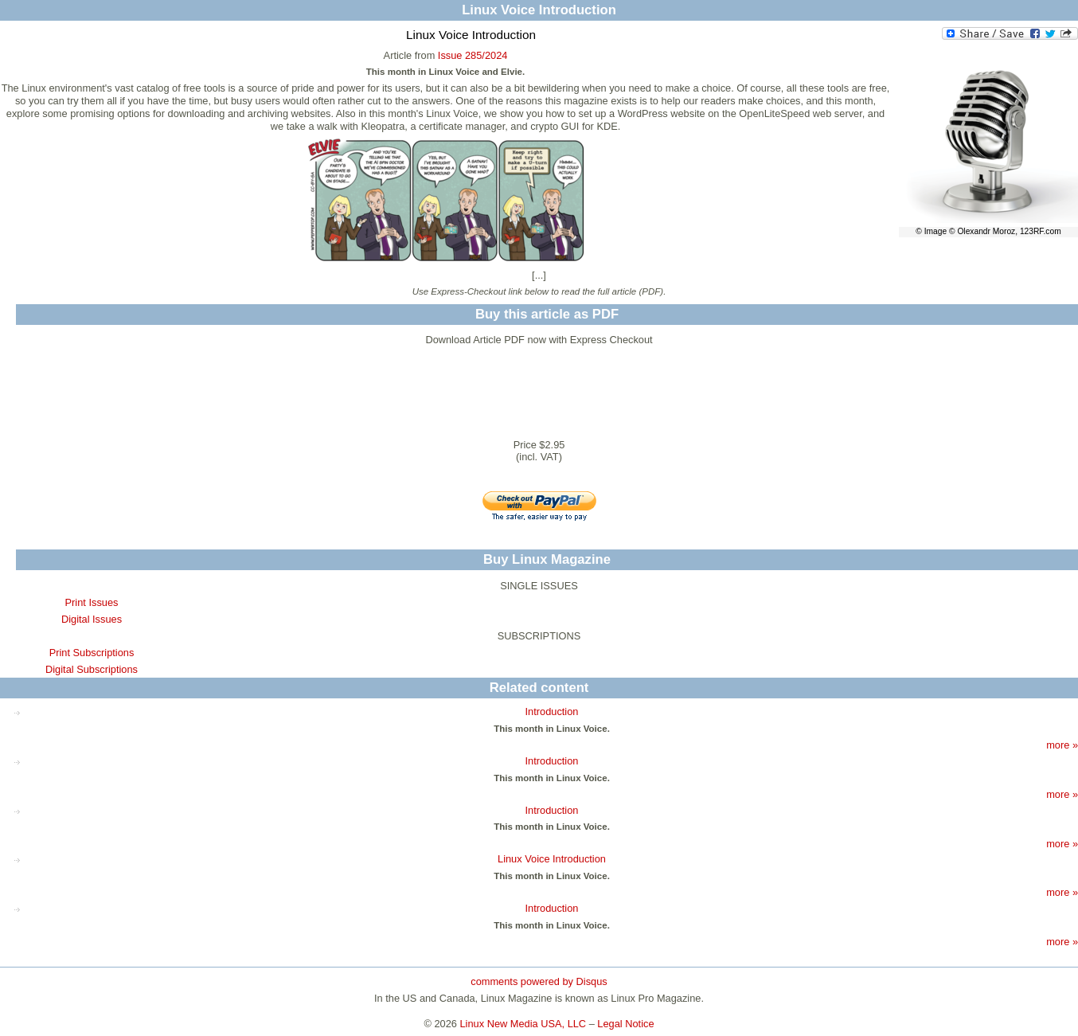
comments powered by (539, 981)
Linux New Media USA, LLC (523, 1024)
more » (1062, 745)
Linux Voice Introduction (552, 859)
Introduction (552, 711)
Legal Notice (625, 1024)
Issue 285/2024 (473, 55)
